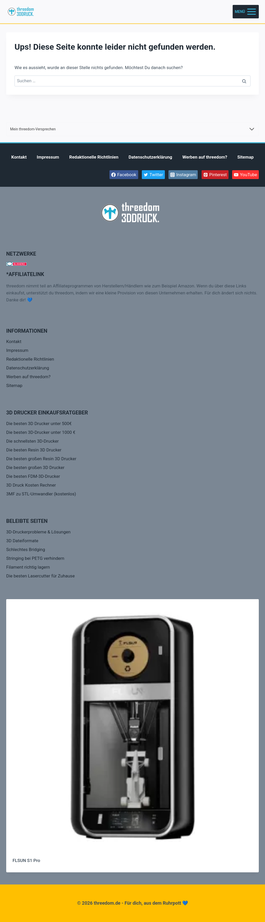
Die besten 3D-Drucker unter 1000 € (40, 432)
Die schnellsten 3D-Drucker (32, 441)
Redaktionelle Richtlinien (93, 157)
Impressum (48, 157)
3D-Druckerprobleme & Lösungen (38, 531)
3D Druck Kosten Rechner (31, 485)
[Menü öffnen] (246, 11)
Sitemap (245, 157)
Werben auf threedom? (204, 157)
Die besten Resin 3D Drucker (33, 449)
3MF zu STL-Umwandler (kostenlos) (41, 493)
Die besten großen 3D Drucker (35, 467)
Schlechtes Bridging (25, 549)
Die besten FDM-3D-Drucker (33, 476)
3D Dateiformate (22, 540)
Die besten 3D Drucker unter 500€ (39, 423)
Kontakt (19, 157)
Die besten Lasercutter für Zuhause (40, 575)
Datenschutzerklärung (150, 157)
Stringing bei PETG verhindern (35, 558)
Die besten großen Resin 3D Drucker (41, 458)
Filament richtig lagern (28, 567)
